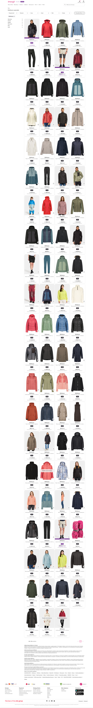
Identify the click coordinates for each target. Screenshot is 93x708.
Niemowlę (10, 19)
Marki (48, 698)
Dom (9, 26)
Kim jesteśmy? (7, 690)
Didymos (38, 673)
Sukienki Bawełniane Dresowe (48, 677)
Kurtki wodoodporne (79, 673)
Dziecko (9, 21)
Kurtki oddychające (27, 675)
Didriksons (34, 673)
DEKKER (69, 675)
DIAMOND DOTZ (27, 673)
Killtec (44, 675)
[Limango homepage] (11, 1)
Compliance (21, 695)
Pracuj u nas (7, 692)
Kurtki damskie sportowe (77, 677)
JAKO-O (56, 675)
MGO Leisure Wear (37, 677)
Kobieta (9, 23)
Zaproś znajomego (8, 691)
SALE (9, 27)
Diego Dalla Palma (44, 673)
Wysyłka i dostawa (36, 690)
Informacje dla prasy (8, 694)
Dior (66, 673)
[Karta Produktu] (31, 33)
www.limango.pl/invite (55, 706)
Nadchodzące (63, 691)
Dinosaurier (62, 673)
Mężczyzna (10, 24)
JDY (62, 677)
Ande (56, 677)
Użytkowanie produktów (37, 692)
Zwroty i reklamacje (36, 691)
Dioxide (69, 673)
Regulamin (21, 690)
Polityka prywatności (23, 692)
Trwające (62, 690)
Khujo (73, 675)
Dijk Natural (56, 673)
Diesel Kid (51, 673)
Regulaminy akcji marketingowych (25, 691)
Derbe (59, 677)
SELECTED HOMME (67, 677)
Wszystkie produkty (63, 675)
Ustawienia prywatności (23, 694)
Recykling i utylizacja (37, 694)
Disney (73, 673)
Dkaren (25, 679)
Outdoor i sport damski (28, 677)
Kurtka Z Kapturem (50, 675)
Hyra (76, 675)
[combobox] (74, 5)
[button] (83, 1)
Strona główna (50, 690)
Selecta (33, 675)
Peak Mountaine (39, 675)
